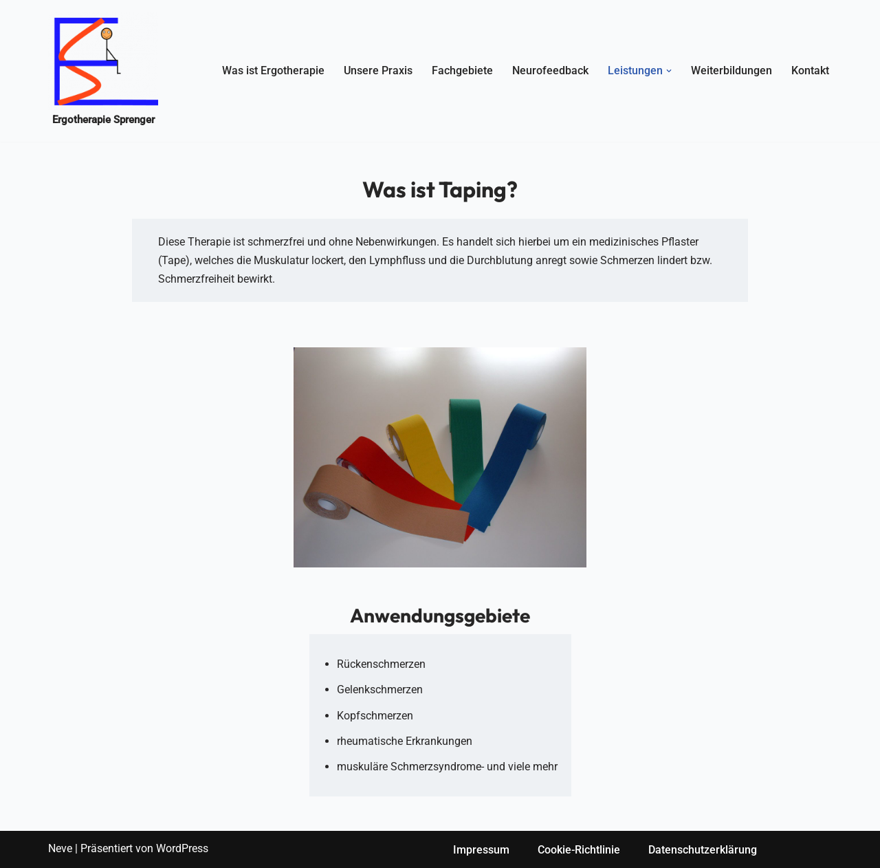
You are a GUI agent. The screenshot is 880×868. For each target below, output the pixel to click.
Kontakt (810, 70)
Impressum (481, 849)
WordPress (182, 848)
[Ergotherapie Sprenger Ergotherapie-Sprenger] (103, 70)
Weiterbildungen (731, 70)
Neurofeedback (550, 70)
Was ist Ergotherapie (273, 70)
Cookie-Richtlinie (579, 849)
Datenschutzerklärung (702, 849)
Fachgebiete (462, 70)
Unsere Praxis (378, 70)
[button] (669, 71)
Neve (60, 848)
